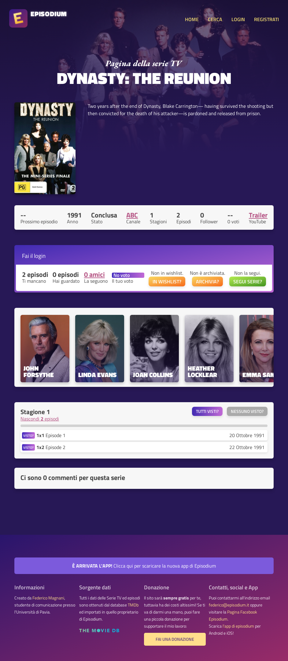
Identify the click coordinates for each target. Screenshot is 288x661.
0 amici (94, 274)
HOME (192, 19)
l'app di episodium (238, 626)
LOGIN (238, 19)
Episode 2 (50, 447)
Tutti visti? (207, 411)
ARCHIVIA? (207, 281)
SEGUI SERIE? (247, 281)
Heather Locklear (202, 371)
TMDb (133, 605)
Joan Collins (153, 375)
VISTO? (28, 435)
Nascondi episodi (39, 418)
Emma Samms (263, 375)
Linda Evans (97, 375)
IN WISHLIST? (167, 281)
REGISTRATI (266, 19)
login (40, 255)
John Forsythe (39, 371)
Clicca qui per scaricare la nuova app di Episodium (144, 565)
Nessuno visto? (247, 411)
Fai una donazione (175, 639)
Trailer (258, 215)
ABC (132, 215)
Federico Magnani (48, 598)
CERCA (215, 19)
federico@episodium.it (229, 605)
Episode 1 (50, 435)
